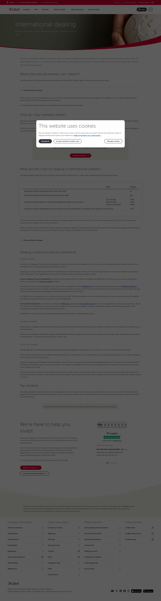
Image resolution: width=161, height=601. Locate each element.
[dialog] (80, 133)
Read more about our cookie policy (87, 135)
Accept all (45, 141)
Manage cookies (113, 141)
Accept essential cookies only (67, 141)
